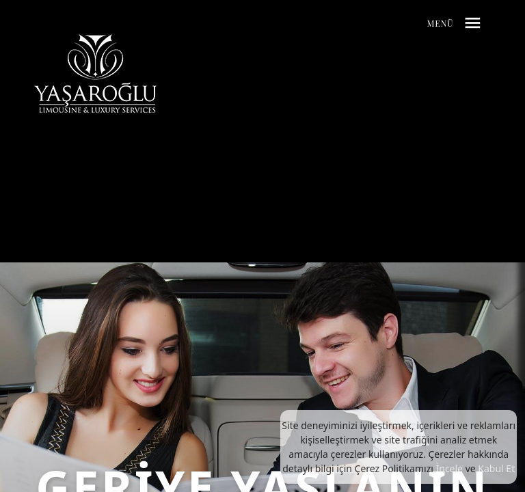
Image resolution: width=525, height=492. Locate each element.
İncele (449, 468)
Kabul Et (496, 468)
